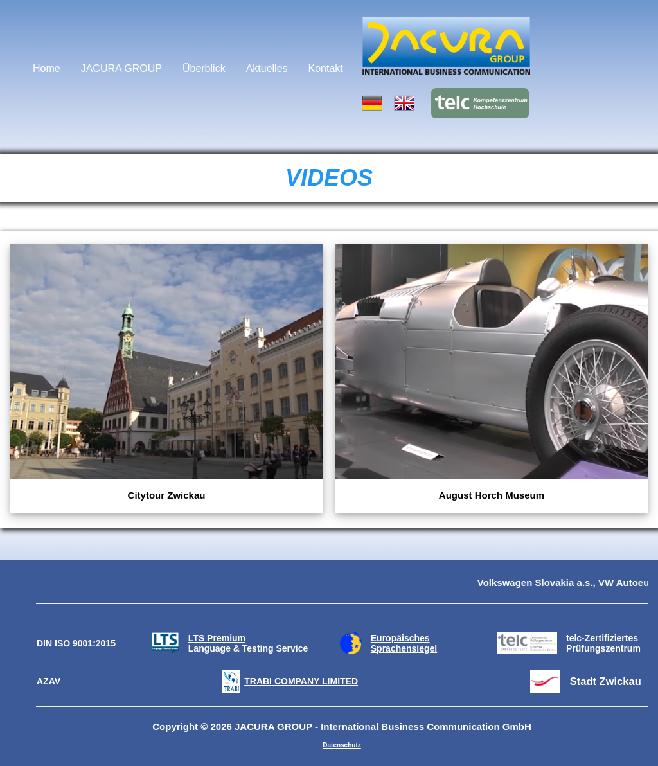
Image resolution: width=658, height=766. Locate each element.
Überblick (204, 68)
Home (46, 68)
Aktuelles (267, 68)
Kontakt (325, 68)
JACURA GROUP (121, 68)
